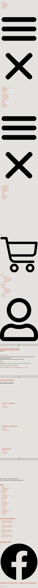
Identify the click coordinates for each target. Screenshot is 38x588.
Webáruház (4, 276)
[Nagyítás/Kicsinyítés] (1, 586)
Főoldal (3, 2)
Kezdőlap (2, 348)
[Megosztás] (5, 586)
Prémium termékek (5, 96)
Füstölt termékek (5, 97)
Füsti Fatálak (4, 99)
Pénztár (3, 101)
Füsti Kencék (4, 95)
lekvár (22, 367)
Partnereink (4, 6)
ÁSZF (3, 523)
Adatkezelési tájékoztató (6, 520)
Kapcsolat (4, 7)
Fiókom (3, 194)
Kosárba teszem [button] (5, 407)
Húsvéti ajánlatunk (5, 88)
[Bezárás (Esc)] (7, 586)
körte (20, 367)
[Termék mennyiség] (4, 353)
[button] (19, 47)
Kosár (3, 100)
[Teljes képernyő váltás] (3, 586)
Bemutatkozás (5, 5)
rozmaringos (26, 367)
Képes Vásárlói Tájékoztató (7, 522)
